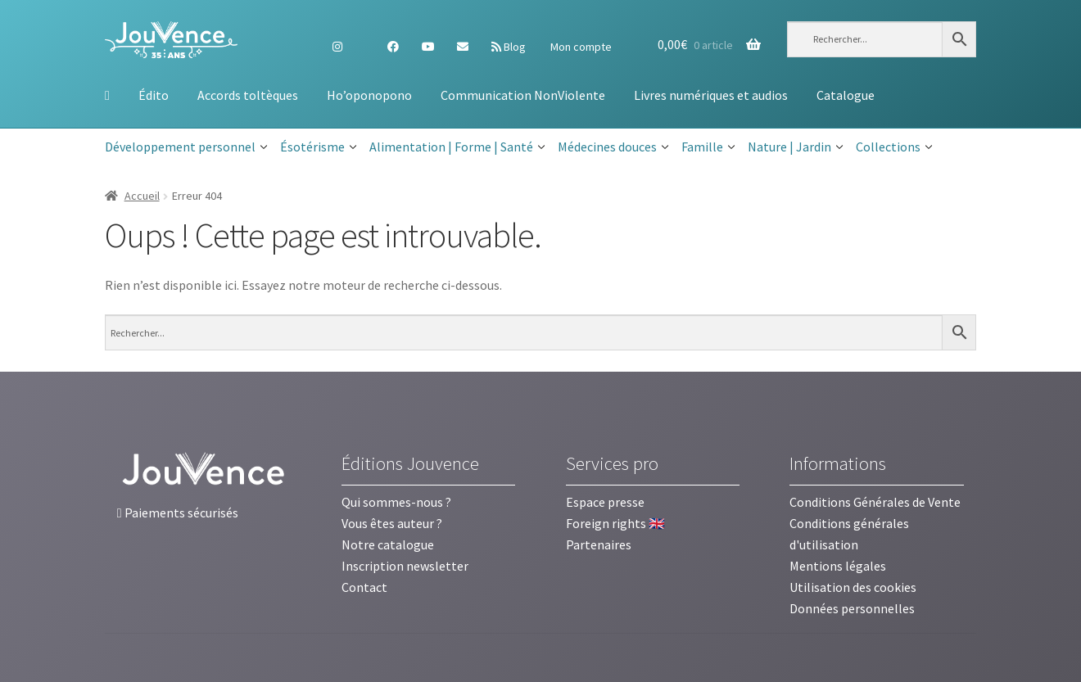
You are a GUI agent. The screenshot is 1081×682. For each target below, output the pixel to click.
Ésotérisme (318, 147)
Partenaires (598, 544)
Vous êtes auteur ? (391, 523)
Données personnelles (852, 608)
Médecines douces (613, 147)
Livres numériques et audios (711, 95)
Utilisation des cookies (852, 587)
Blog (508, 46)
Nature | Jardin (796, 147)
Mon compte (580, 46)
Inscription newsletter (404, 566)
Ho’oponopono (369, 95)
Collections (894, 147)
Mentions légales (837, 566)
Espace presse (605, 502)
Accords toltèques (247, 95)
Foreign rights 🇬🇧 (615, 523)
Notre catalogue (387, 544)
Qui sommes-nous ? (396, 502)
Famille (708, 147)
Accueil (142, 195)
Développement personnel (186, 147)
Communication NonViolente (523, 95)
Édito (153, 95)
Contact (364, 587)
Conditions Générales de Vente (875, 502)
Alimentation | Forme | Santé (457, 147)
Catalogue (845, 95)
